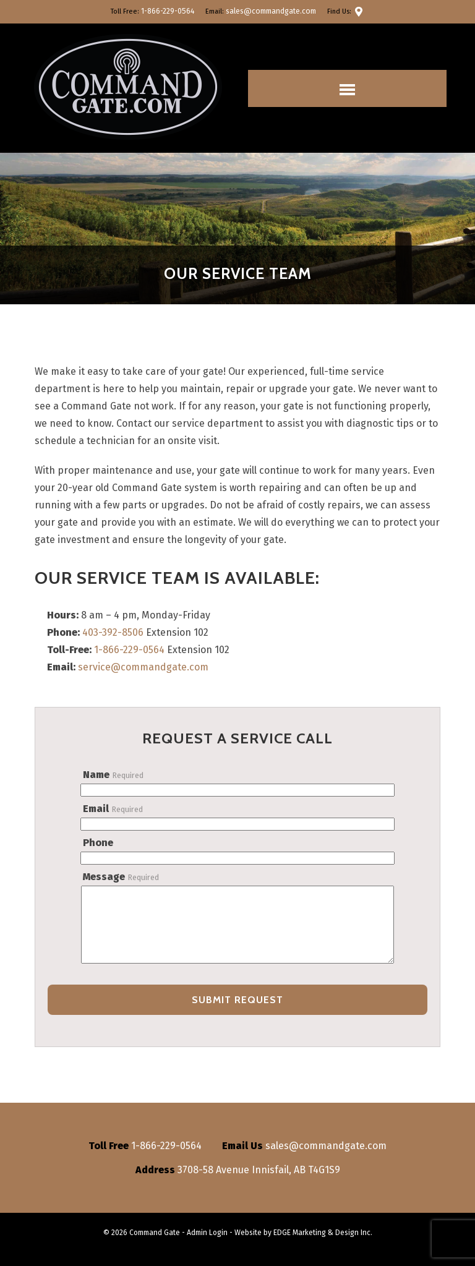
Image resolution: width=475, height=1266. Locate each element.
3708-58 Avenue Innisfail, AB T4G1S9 (259, 1183)
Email (113, 809)
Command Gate (154, 1246)
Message (121, 877)
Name (113, 775)
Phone (98, 843)
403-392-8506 (112, 632)
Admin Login (207, 1246)
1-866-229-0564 (171, 11)
